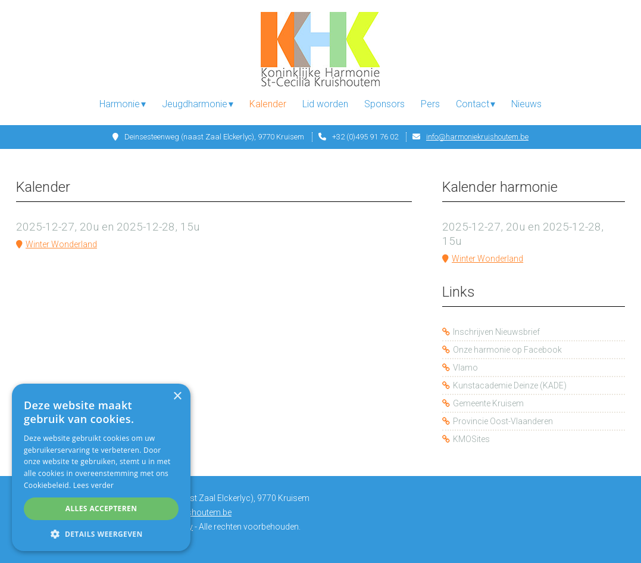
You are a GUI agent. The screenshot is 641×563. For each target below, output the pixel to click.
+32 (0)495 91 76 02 (365, 136)
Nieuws (526, 104)
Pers (430, 104)
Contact (472, 104)
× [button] (177, 396)
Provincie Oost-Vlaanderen (503, 421)
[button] (101, 533)
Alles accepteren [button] (101, 508)
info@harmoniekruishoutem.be (477, 136)
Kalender (267, 104)
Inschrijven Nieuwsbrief (496, 332)
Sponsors (384, 104)
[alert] (101, 467)
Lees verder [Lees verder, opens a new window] (93, 485)
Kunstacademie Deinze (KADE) (510, 385)
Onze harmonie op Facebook (507, 349)
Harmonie (119, 104)
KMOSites (471, 439)
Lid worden (325, 104)
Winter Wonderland (61, 244)
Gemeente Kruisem (488, 403)
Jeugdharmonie (194, 104)
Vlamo (465, 367)
